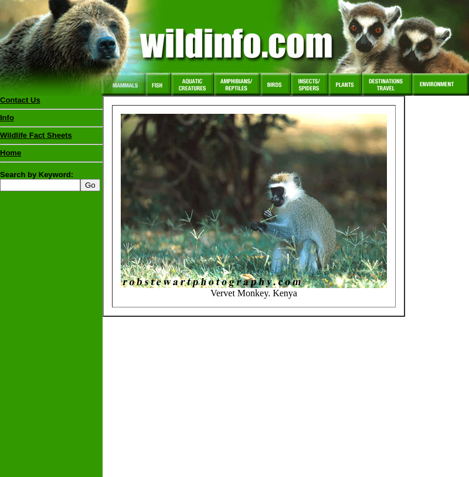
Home (10, 152)
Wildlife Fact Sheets (51, 138)
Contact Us (20, 100)
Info (7, 117)
